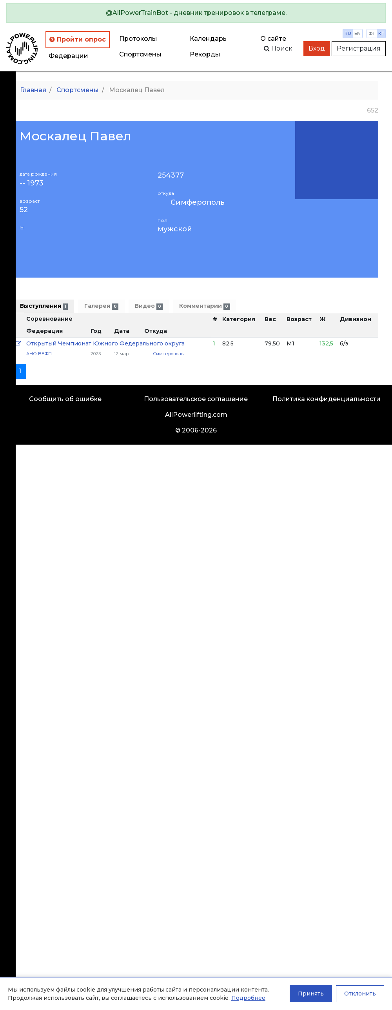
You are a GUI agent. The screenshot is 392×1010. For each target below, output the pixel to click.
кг (381, 33)
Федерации (68, 56)
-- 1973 (32, 183)
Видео (149, 306)
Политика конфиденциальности (326, 399)
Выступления (44, 306)
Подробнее (248, 997)
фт (371, 33)
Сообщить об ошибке (65, 399)
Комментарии (204, 306)
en (357, 33)
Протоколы (138, 38)
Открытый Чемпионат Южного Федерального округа (105, 343)
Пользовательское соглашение (196, 399)
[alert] (196, 13)
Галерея (101, 306)
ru (348, 33)
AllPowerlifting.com (196, 414)
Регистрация (359, 48)
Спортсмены (140, 54)
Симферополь (198, 202)
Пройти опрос (77, 39)
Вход (317, 48)
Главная (33, 90)
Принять (311, 993)
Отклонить (360, 993)
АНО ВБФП (39, 353)
